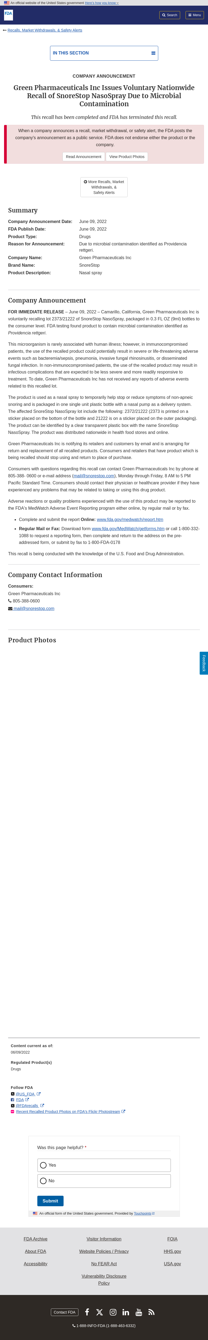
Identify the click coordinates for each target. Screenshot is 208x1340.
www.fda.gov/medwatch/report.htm (130, 519)
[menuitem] (104, 1051)
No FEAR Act (104, 1264)
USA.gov (172, 1264)
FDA (20, 1100)
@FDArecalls (27, 1105)
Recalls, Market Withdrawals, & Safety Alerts (45, 30)
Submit (50, 1201)
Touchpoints (142, 1213)
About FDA (35, 1251)
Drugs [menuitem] (16, 1069)
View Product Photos (126, 157)
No (52, 1180)
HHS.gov (172, 1251)
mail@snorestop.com (94, 476)
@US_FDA (25, 1094)
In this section (71, 53)
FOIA (172, 1239)
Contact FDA (64, 1312)
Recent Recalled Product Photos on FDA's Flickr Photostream (68, 1111)
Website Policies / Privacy (104, 1251)
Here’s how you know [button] (102, 3)
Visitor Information (104, 1239)
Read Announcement (83, 157)
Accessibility (35, 1264)
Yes (52, 1165)
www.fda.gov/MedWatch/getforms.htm (128, 528)
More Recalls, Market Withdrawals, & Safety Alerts (104, 187)
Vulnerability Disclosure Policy (104, 1280)
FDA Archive (35, 1239)
